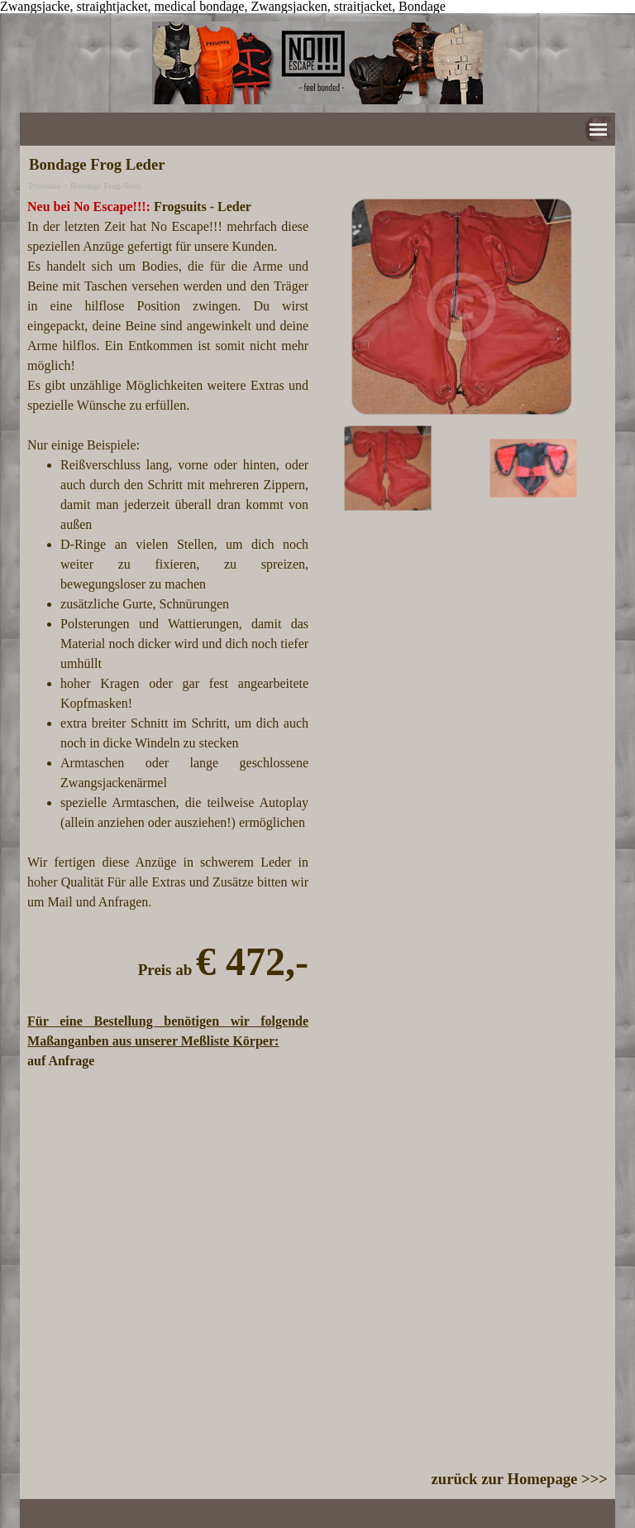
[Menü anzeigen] (598, 129)
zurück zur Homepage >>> (520, 1478)
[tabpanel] (167, 634)
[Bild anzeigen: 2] (533, 469)
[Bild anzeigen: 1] (388, 469)
